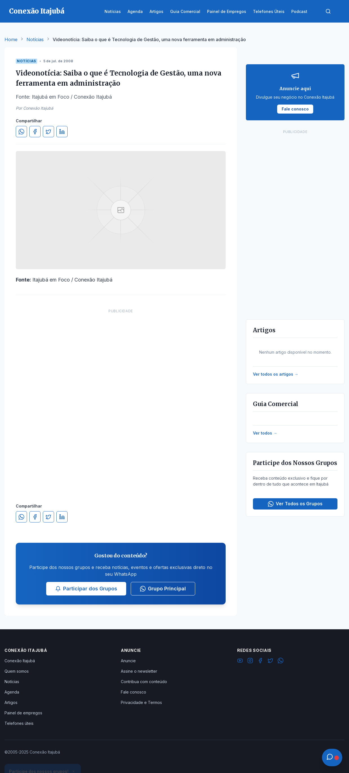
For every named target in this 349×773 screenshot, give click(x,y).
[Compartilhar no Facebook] (35, 131)
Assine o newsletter (139, 671)
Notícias (35, 39)
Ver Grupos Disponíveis (42, 759)
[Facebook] (260, 661)
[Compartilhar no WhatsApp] (21, 131)
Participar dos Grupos (86, 589)
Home (11, 39)
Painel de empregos (23, 712)
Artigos (11, 702)
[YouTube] (240, 661)
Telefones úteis (19, 723)
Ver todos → (265, 433)
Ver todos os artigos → (275, 374)
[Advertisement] (121, 400)
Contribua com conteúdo (144, 681)
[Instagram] (250, 661)
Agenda (12, 692)
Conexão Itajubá (20, 660)
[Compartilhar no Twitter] (48, 131)
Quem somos (17, 671)
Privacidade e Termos (141, 702)
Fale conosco (133, 692)
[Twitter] (270, 661)
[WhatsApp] (280, 661)
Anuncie (128, 660)
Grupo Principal (163, 589)
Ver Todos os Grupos (295, 504)
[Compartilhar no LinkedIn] (62, 131)
